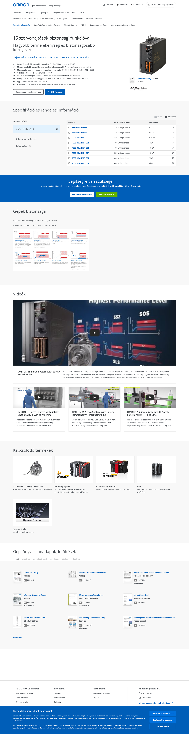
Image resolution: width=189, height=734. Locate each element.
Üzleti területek (22, 698)
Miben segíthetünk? (149, 688)
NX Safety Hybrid (62, 486)
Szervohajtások (62, 19)
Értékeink (59, 688)
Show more (17, 659)
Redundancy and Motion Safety (92, 639)
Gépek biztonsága (70, 25)
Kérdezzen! (145, 698)
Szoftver (76, 580)
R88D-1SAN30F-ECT (80, 163)
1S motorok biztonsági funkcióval (28, 486)
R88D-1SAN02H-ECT (80, 128)
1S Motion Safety (147, 79)
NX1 (139, 486)
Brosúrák (26, 580)
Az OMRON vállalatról (27, 688)
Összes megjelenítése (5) (94, 542)
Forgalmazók (98, 698)
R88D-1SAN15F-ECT (80, 148)
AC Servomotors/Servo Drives (91, 617)
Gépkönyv (66, 580)
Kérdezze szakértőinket (82, 195)
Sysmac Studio (19, 529)
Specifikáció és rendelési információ (47, 25)
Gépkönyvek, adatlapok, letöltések (123, 25)
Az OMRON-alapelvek (24, 693)
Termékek (17, 13)
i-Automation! (59, 698)
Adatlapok (54, 580)
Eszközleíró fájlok (40, 580)
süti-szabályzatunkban (93, 725)
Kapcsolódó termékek (98, 25)
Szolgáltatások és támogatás (64, 13)
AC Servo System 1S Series (35, 617)
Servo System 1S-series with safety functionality (154, 639)
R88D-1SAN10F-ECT (80, 143)
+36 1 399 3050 (146, 693)
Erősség (57, 702)
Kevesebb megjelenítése (94, 552)
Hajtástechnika (30, 19)
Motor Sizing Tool (141, 617)
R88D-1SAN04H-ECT (80, 133)
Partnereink (99, 688)
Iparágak (44, 13)
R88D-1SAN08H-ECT (80, 138)
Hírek (82, 13)
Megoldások (30, 13)
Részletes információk (21, 25)
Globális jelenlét (22, 702)
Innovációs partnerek (101, 693)
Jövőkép (57, 693)
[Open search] (107, 4)
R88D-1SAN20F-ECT (80, 158)
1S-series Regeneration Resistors (93, 594)
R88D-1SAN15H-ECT (80, 153)
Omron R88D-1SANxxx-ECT (35, 639)
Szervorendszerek (46, 19)
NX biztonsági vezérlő (105, 486)
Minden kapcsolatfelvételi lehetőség (156, 703)
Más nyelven (138, 605)
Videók (83, 25)
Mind (16, 580)
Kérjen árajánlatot (106, 195)
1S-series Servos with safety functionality (151, 594)
